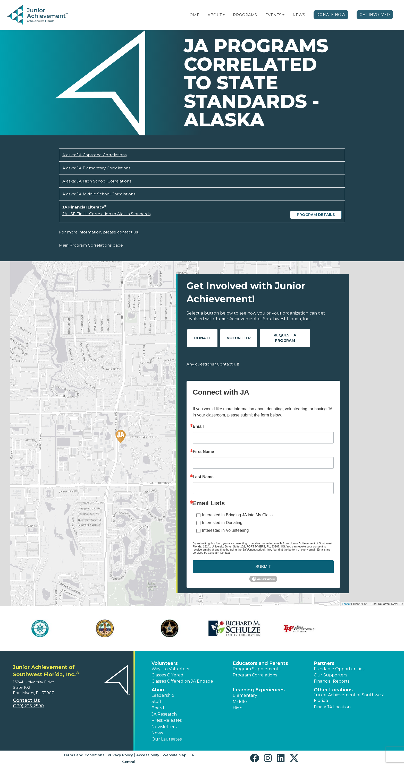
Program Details (316, 214)
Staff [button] (156, 701)
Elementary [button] (245, 695)
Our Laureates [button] (167, 739)
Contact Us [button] (26, 700)
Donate (202, 338)
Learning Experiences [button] (259, 689)
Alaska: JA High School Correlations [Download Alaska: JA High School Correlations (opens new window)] (96, 181)
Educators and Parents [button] (260, 663)
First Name (203, 452)
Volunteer (239, 338)
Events (273, 15)
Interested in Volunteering (225, 530)
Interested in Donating (222, 522)
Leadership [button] (163, 695)
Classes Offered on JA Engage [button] (182, 681)
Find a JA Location (332, 706)
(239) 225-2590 (28, 705)
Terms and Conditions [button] (83, 755)
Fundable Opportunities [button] (339, 668)
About (215, 15)
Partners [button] (324, 663)
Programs (245, 15)
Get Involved (374, 14)
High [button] (237, 708)
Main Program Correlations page (91, 245)
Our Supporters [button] (330, 675)
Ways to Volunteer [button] (171, 668)
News (299, 15)
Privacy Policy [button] (120, 755)
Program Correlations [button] (255, 675)
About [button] (159, 689)
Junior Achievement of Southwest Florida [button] (349, 697)
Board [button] (158, 708)
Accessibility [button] (147, 755)
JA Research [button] (164, 714)
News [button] (157, 732)
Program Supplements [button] (256, 668)
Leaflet (346, 603)
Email (198, 426)
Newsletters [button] (164, 726)
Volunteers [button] (165, 663)
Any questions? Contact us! (213, 364)
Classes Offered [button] (167, 675)
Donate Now (331, 14)
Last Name (203, 477)
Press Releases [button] (167, 720)
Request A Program (285, 338)
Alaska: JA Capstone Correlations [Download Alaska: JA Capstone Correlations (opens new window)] (94, 154)
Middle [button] (240, 701)
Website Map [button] (174, 755)
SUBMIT (263, 566)
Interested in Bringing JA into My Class (237, 515)
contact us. (128, 232)
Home (193, 15)
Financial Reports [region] (331, 681)
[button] (224, 15)
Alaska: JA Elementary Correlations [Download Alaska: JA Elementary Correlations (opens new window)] (96, 168)
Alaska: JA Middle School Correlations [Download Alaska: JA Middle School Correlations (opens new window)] (98, 194)
